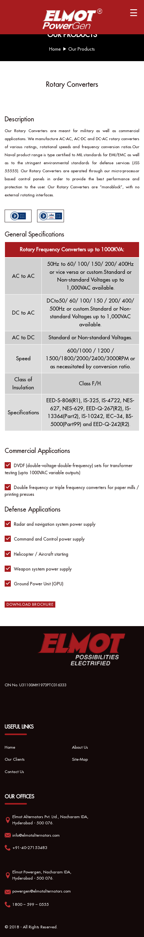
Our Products (81, 49)
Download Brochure (29, 604)
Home (55, 49)
